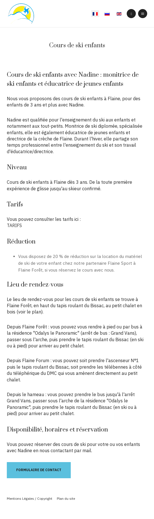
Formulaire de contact (38, 470)
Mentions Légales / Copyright (29, 498)
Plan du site (66, 498)
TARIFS (14, 225)
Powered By (77, 507)
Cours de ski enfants (77, 45)
